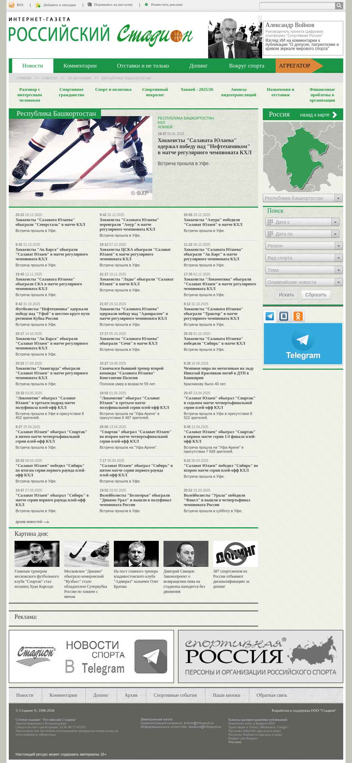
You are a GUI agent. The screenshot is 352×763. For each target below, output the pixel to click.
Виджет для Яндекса (243, 738)
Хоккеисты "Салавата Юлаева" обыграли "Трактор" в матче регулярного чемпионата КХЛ (213, 314)
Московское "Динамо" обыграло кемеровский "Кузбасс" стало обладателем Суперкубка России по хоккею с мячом (85, 584)
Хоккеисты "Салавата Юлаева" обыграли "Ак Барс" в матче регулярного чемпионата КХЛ (213, 254)
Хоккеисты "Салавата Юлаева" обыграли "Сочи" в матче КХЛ (129, 341)
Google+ (283, 727)
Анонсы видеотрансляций (238, 92)
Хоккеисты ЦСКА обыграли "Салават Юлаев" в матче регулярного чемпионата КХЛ (135, 254)
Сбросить (315, 294)
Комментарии (80, 65)
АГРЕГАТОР (294, 65)
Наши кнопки (226, 695)
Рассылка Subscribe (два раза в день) (254, 731)
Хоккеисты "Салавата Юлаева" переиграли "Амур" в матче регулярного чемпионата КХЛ (129, 224)
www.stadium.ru (27, 734)
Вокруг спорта (247, 65)
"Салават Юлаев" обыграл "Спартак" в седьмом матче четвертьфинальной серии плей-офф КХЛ (220, 403)
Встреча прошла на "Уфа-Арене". (128, 447)
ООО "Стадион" (323, 710)
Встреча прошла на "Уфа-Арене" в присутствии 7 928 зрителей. (214, 449)
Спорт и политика (113, 89)
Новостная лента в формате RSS (251, 723)
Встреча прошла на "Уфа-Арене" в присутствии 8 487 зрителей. (129, 416)
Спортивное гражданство (71, 92)
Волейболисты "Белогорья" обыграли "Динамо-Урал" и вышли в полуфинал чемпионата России (135, 500)
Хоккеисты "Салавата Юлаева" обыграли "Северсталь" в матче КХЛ (50, 222)
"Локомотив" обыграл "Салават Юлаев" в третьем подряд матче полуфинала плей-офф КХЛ (46, 403)
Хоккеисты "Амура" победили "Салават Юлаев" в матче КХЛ (213, 222)
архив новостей (29, 521)
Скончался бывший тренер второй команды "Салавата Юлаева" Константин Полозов (132, 373)
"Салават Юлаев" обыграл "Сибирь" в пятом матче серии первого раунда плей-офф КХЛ (136, 470)
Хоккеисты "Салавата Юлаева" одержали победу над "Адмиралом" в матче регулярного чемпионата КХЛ (134, 314)
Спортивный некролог (155, 92)
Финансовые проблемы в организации (322, 95)
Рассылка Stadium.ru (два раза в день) (255, 734)
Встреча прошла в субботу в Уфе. (213, 511)
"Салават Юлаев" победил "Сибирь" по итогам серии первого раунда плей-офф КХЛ (50, 470)
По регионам (79, 78)
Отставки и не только (143, 65)
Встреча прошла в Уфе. (184, 163)
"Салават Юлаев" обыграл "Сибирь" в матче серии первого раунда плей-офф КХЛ (52, 500)
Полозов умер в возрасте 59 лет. (128, 384)
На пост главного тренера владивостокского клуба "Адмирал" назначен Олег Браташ (136, 579)
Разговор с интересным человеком (30, 95)
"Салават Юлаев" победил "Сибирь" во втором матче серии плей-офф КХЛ (221, 468)
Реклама (235, 742)
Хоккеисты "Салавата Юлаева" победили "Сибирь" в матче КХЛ (214, 341)
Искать (286, 294)
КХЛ (161, 123)
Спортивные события (175, 695)
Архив (131, 695)
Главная (24, 78)
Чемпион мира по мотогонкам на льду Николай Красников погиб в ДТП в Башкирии (219, 373)
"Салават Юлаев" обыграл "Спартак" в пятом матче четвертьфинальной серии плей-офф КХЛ (51, 436)
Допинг (199, 65)
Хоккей (165, 127)
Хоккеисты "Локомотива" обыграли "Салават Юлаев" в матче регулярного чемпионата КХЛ (220, 284)
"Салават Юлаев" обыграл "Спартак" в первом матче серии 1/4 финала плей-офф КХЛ (220, 436)
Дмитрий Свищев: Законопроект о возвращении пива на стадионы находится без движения (184, 581)
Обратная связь (272, 695)
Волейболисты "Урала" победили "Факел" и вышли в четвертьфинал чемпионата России (217, 500)
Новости (32, 65)
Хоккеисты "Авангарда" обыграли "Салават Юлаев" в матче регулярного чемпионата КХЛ (52, 373)
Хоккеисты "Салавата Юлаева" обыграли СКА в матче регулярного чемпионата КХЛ (49, 284)
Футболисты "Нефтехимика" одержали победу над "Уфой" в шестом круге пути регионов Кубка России (53, 314)
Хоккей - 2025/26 (196, 89)
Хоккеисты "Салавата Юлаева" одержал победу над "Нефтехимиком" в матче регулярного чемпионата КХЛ (205, 146)
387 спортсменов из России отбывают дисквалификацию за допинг (231, 579)
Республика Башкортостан (186, 118)
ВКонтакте (268, 727)
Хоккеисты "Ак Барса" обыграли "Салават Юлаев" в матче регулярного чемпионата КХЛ (52, 254)
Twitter (253, 727)
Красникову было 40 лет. (205, 384)
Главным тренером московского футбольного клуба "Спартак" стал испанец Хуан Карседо (37, 579)
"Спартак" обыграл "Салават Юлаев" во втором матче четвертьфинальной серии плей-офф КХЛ (136, 436)
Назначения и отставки (280, 92)
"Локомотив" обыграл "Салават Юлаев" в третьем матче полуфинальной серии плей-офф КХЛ (134, 403)
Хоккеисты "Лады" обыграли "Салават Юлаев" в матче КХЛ (137, 281)
